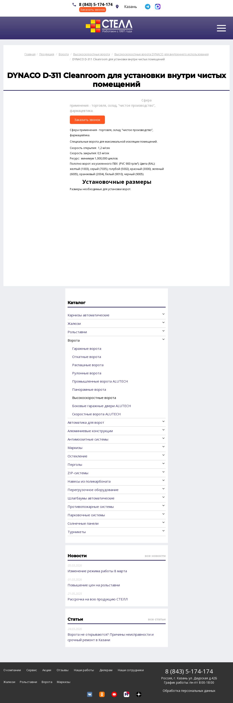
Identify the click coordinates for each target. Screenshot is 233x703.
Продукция (46, 54)
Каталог (76, 302)
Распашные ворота (88, 365)
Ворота (74, 340)
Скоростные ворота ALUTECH (96, 414)
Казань (130, 6)
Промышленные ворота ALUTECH (100, 381)
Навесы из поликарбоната (89, 481)
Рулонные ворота (86, 373)
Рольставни (77, 332)
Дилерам (105, 670)
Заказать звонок (92, 10)
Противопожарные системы (91, 506)
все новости (155, 556)
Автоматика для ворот (86, 422)
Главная (30, 54)
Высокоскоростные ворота (94, 397)
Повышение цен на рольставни (94, 585)
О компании (12, 670)
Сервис (31, 670)
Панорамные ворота (89, 389)
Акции (46, 670)
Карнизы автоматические (88, 315)
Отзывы (62, 670)
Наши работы (84, 670)
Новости (77, 555)
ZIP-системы (78, 473)
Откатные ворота (86, 356)
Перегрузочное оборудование (93, 489)
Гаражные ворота (86, 348)
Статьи (75, 619)
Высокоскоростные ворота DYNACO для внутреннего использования (161, 54)
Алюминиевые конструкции (90, 430)
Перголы (75, 464)
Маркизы (75, 447)
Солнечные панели (83, 523)
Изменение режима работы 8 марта (97, 571)
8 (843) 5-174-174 (95, 4)
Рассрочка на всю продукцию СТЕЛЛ (98, 599)
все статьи (157, 619)
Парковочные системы (86, 515)
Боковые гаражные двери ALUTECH (101, 405)
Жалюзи (74, 323)
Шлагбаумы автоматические (91, 498)
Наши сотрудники (131, 670)
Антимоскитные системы (88, 439)
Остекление (77, 456)
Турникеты (77, 531)
